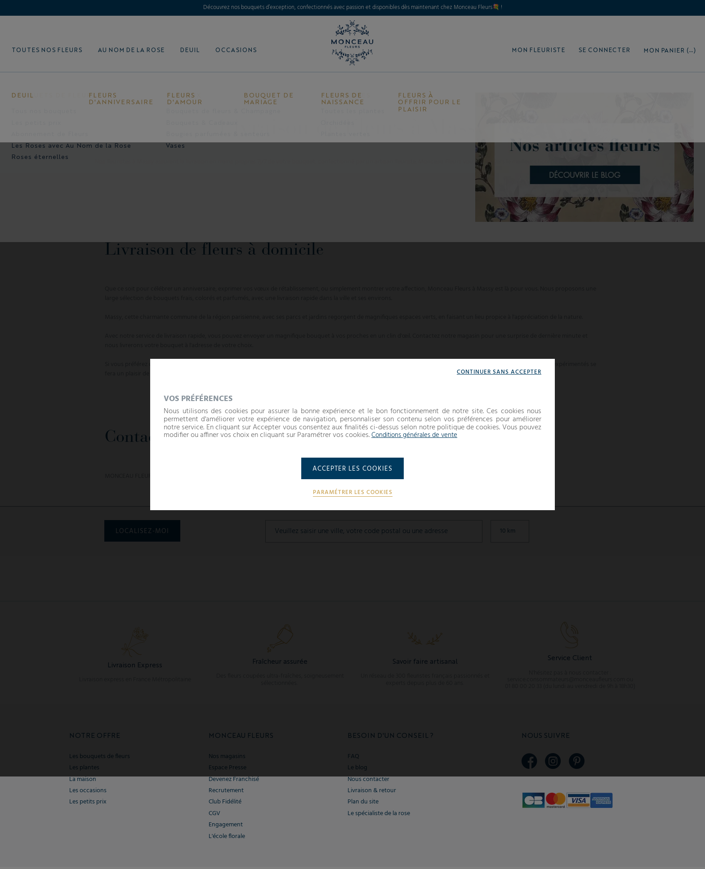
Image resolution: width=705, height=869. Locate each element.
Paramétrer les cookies (352, 493)
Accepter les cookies (352, 469)
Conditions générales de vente (417, 435)
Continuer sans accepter (497, 371)
